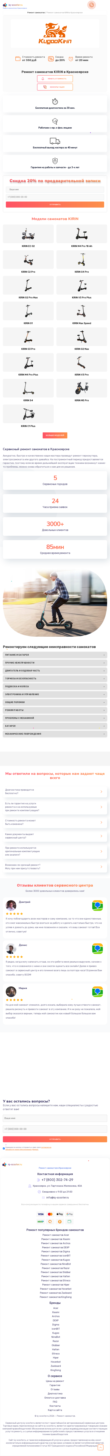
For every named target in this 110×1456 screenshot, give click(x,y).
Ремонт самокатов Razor (56, 1268)
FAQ (55, 1401)
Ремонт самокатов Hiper (55, 1284)
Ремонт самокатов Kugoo (56, 1259)
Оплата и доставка (55, 1397)
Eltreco (56, 1353)
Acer (55, 1308)
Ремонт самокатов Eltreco (55, 1280)
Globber (56, 1345)
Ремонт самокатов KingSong (56, 1297)
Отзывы (55, 1389)
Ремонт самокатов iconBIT (56, 1255)
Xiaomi (55, 1312)
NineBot (55, 1337)
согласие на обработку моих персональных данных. (28, 1148)
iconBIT (56, 1328)
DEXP (56, 1320)
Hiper (56, 1357)
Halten (55, 1349)
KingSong (56, 1370)
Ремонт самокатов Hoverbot (55, 1289)
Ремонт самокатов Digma (56, 1251)
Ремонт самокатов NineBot (56, 1264)
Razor (56, 1341)
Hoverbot (56, 1361)
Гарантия (55, 1385)
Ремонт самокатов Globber (56, 1272)
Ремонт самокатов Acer (56, 1235)
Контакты (55, 1406)
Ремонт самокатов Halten (55, 1276)
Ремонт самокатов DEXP (55, 1247)
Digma (55, 1324)
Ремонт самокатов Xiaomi (55, 1239)
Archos (56, 1316)
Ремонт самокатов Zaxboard (56, 1293)
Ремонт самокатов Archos (55, 1243)
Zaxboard (56, 1366)
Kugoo (55, 1333)
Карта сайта (55, 1410)
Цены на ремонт (55, 1381)
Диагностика (55, 1393)
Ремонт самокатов (36, 12)
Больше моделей (55, 435)
